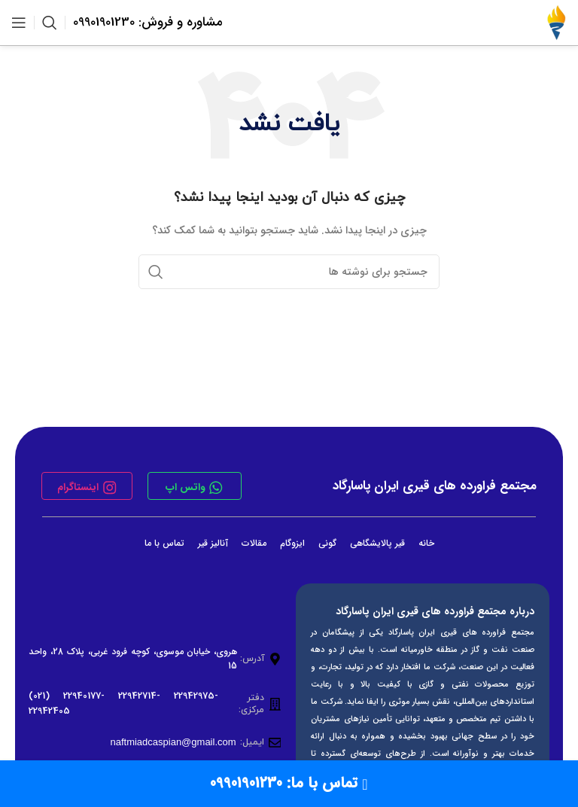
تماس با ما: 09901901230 (288, 783)
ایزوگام (292, 543)
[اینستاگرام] (109, 487)
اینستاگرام (77, 487)
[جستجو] (50, 23)
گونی (327, 543)
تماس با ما (164, 543)
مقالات (254, 543)
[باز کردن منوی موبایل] (19, 23)
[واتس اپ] (216, 487)
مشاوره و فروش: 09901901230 (148, 22)
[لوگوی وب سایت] (556, 22)
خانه (426, 543)
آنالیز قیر (213, 543)
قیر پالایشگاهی (377, 543)
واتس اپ (185, 487)
